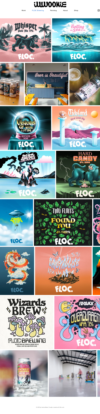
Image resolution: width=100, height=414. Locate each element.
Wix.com (62, 407)
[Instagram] (98, 10)
